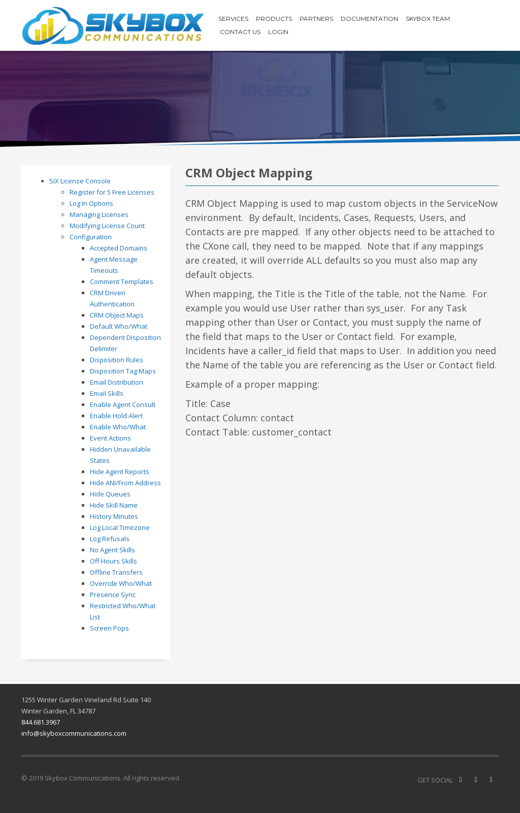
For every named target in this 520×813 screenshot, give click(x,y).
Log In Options (91, 203)
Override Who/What (121, 583)
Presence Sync (113, 594)
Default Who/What (118, 326)
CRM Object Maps (117, 315)
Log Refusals (109, 538)
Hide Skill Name (114, 505)
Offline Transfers (116, 572)
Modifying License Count (107, 225)
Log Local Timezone (120, 527)
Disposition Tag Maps (123, 371)
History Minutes (114, 516)
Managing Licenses (99, 214)
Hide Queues (110, 493)
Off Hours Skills (113, 561)
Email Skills (106, 393)
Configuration (91, 236)
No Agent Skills (112, 549)
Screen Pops (109, 628)
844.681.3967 (40, 722)
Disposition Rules (116, 359)
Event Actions (110, 438)
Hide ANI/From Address (125, 482)
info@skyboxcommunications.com (73, 733)
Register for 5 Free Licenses (112, 192)
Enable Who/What (118, 426)
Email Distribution (116, 382)
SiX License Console (80, 180)
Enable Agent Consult (122, 404)
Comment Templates (121, 281)
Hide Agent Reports (119, 471)
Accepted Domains (118, 248)
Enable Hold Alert (116, 415)
